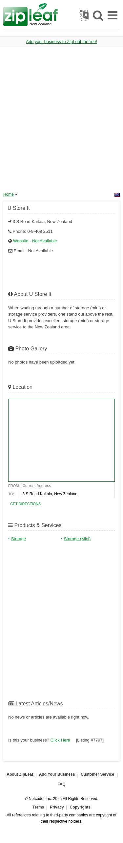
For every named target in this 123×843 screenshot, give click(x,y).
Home (8, 194)
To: (11, 494)
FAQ (61, 784)
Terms (38, 807)
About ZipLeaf (20, 774)
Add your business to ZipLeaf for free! (61, 41)
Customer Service (97, 774)
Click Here (60, 740)
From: (14, 486)
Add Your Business (57, 774)
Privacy (57, 807)
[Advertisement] (61, 121)
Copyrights (80, 807)
